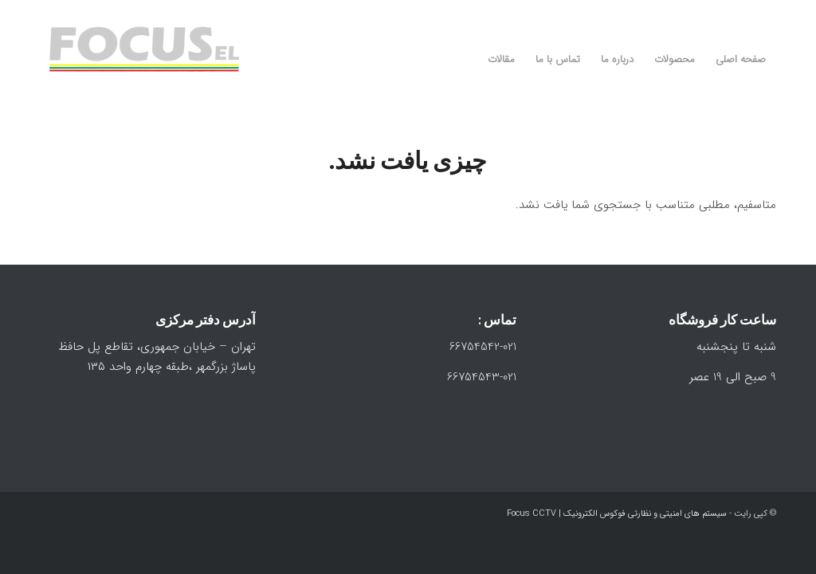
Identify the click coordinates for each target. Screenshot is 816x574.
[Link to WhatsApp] (740, 12)
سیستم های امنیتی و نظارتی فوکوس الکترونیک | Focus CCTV (617, 514)
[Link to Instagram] (764, 12)
